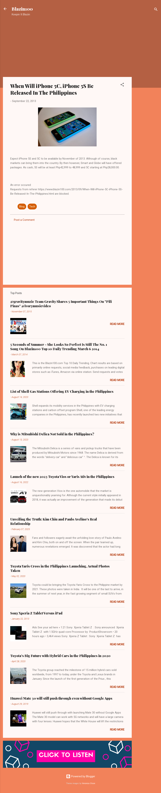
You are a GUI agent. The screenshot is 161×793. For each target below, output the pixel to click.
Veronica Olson (88, 783)
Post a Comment (24, 220)
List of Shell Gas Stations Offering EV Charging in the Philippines (61, 391)
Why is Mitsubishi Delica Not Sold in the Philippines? (52, 434)
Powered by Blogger (80, 776)
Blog (22, 206)
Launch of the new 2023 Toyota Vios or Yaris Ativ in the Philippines (62, 476)
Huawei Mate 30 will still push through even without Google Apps (61, 698)
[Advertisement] (146, 78)
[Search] (156, 10)
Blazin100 (22, 9)
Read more (117, 324)
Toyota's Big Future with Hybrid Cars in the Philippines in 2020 (60, 656)
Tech (32, 206)
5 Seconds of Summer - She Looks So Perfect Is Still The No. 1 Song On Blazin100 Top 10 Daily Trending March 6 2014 (58, 346)
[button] (122, 85)
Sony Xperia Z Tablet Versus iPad (36, 613)
